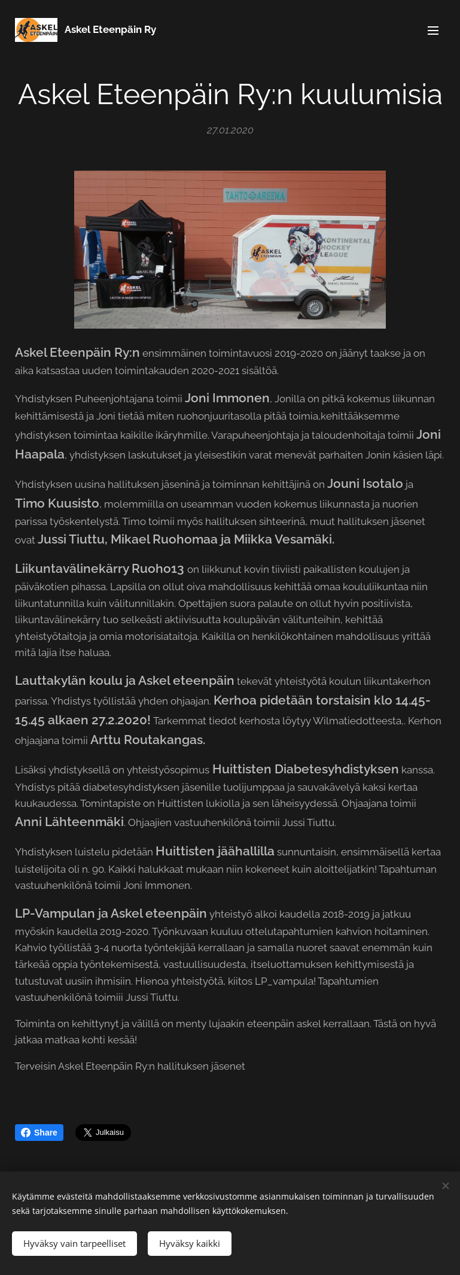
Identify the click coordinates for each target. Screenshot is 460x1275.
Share (39, 1132)
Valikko (433, 30)
